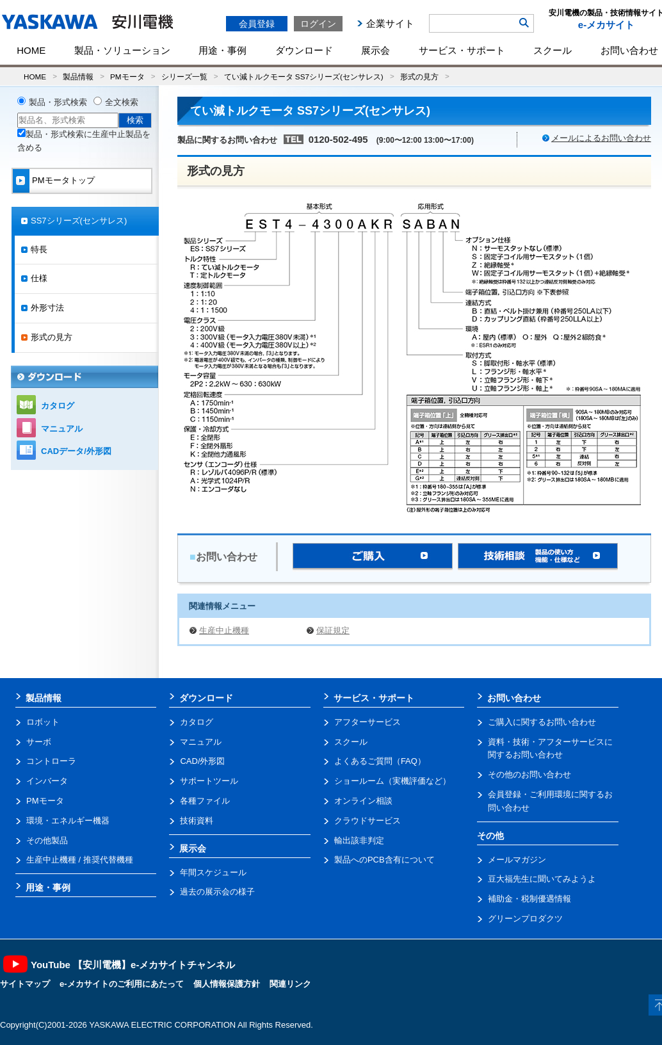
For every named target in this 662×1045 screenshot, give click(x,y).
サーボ (38, 742)
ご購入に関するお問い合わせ (542, 722)
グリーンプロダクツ (525, 918)
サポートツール (209, 781)
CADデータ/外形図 (76, 451)
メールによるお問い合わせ (601, 138)
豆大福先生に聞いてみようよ (542, 879)
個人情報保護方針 (226, 984)
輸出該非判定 (359, 840)
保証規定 (333, 630)
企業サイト (390, 23)
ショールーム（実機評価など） (392, 781)
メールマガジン (517, 859)
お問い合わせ (514, 698)
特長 (39, 249)
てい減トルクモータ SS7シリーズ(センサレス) (303, 76)
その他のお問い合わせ (529, 774)
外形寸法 (47, 307)
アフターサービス (367, 722)
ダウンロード (304, 50)
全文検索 (121, 102)
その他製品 (47, 840)
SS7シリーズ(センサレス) (79, 220)
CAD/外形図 (202, 761)
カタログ (57, 405)
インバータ (47, 781)
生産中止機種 (224, 630)
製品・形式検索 (58, 102)
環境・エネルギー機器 (67, 820)
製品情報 (78, 76)
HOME (31, 50)
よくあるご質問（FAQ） (380, 761)
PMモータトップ (63, 180)
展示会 (375, 50)
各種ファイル (205, 801)
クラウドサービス (367, 820)
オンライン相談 (363, 801)
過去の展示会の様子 (217, 891)
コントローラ (51, 761)
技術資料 (196, 820)
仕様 (39, 278)
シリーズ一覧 (184, 76)
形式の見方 (419, 76)
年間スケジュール (213, 872)
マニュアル (62, 428)
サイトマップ (25, 984)
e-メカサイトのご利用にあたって (122, 984)
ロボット (43, 722)
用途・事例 (222, 50)
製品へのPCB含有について (384, 859)
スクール (552, 50)
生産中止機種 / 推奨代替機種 (79, 859)
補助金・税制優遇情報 (529, 898)
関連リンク (290, 984)
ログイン (318, 24)
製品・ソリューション (122, 50)
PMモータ (127, 76)
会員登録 (257, 24)
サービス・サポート (462, 50)
